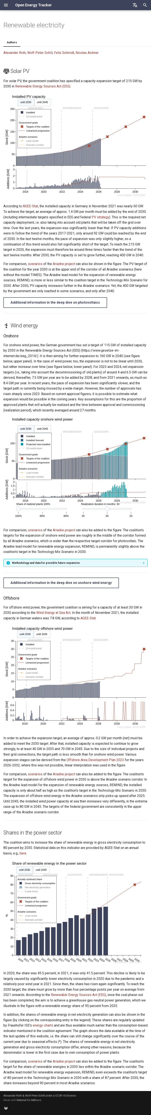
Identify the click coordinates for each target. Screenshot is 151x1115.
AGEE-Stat (30, 206)
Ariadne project (64, 264)
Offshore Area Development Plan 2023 (95, 760)
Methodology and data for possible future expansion (46, 562)
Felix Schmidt (64, 53)
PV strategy (100, 217)
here (23, 853)
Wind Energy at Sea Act (53, 613)
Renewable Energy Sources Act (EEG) (42, 86)
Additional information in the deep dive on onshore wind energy (61, 583)
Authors (12, 42)
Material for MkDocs (29, 1100)
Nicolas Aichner (87, 53)
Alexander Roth (14, 53)
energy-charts (43, 1025)
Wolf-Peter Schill (40, 53)
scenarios (35, 264)
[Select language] (135, 5)
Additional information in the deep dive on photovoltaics (55, 302)
